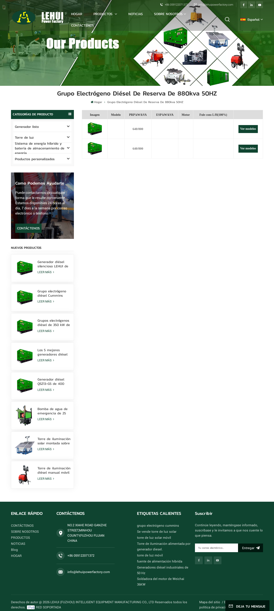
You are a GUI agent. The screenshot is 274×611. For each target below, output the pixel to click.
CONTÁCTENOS (82, 25)
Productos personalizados (34, 158)
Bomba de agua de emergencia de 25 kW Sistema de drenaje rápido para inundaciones (53, 411)
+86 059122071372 (176, 4)
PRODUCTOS (103, 13)
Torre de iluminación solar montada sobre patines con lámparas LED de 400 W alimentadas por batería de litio (53, 441)
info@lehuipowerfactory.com (215, 4)
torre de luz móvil (148, 555)
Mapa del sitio (213, 591)
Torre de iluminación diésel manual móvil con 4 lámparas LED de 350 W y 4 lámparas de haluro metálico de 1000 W (53, 470)
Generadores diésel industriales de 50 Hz (163, 567)
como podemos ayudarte (39, 183)
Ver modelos (248, 128)
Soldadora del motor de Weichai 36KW (162, 573)
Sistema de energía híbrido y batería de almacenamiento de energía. (39, 148)
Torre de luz (24, 137)
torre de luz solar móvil (152, 537)
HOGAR (16, 556)
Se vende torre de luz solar (154, 531)
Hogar (76, 13)
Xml (238, 591)
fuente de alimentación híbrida (156, 561)
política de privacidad (218, 596)
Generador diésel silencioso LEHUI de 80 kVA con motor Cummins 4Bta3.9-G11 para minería (52, 264)
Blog (14, 549)
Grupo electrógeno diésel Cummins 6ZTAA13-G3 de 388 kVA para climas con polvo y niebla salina (53, 293)
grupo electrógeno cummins (155, 525)
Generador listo (27, 126)
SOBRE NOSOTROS (168, 13)
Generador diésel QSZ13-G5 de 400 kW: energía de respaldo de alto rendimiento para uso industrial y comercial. (51, 381)
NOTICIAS (135, 13)
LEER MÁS (46, 272)
